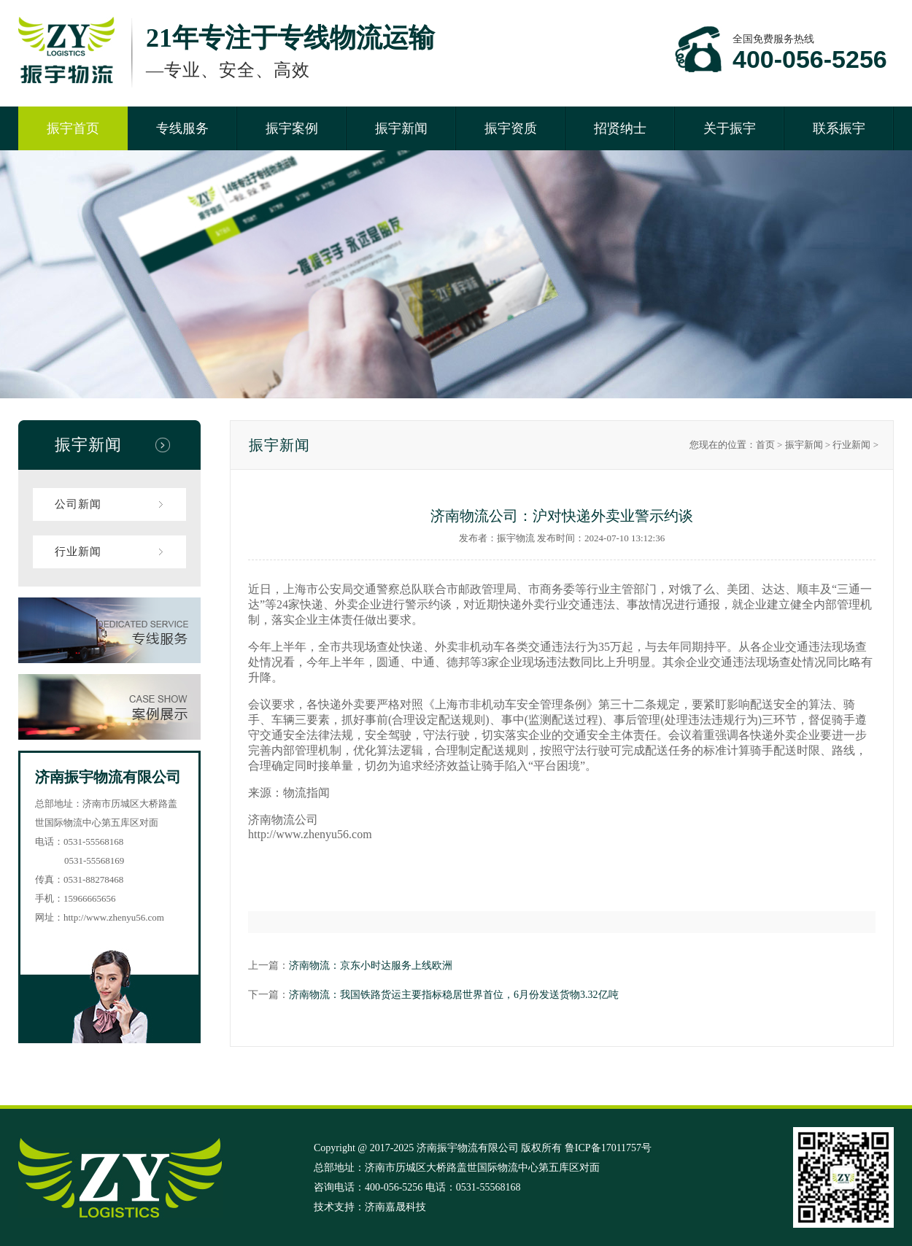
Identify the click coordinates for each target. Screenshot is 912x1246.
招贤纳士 (620, 128)
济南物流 (271, 819)
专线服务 (182, 128)
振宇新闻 (401, 128)
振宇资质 (510, 128)
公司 (306, 819)
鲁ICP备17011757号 (608, 1147)
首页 (765, 444)
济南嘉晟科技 (395, 1207)
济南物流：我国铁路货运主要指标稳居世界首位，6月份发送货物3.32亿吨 (454, 994)
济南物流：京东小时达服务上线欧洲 (370, 965)
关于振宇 (729, 128)
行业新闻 (78, 551)
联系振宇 (839, 128)
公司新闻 (78, 504)
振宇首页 (73, 128)
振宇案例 (292, 128)
